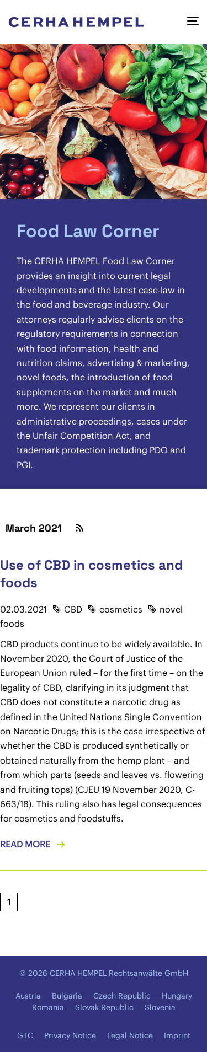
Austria (28, 996)
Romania (48, 1007)
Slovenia (160, 1007)
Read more (25, 844)
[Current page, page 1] (9, 902)
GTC (25, 1035)
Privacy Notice (70, 1035)
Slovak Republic (104, 1007)
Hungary (177, 996)
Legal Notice (130, 1035)
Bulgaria (67, 996)
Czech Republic (122, 996)
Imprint (177, 1035)
